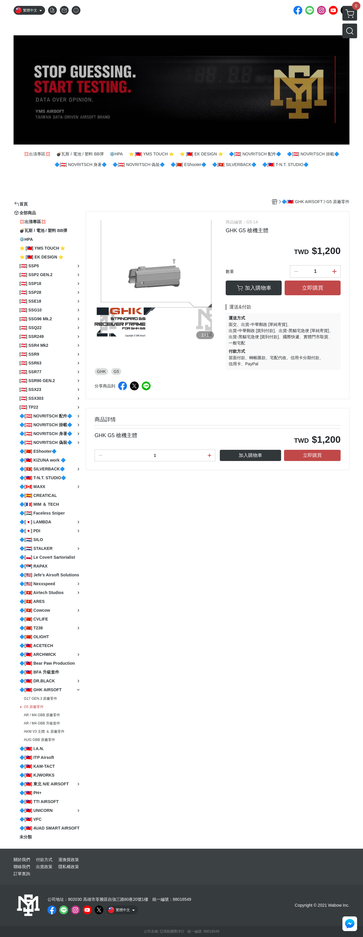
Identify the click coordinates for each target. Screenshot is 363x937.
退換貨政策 (68, 860)
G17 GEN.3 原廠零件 (40, 698)
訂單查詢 (22, 874)
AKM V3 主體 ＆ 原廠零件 (44, 731)
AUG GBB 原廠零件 (39, 740)
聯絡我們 (22, 867)
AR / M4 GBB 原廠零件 (42, 715)
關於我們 (22, 860)
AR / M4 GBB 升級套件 (42, 723)
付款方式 (44, 860)
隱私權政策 (68, 867)
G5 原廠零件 (34, 707)
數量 (230, 271)
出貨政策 (44, 867)
